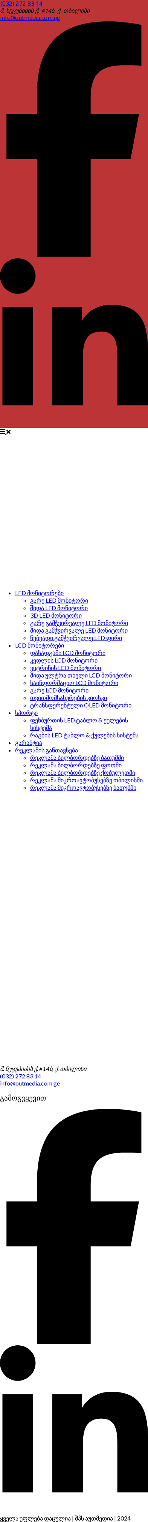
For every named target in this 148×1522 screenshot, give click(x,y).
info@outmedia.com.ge (30, 17)
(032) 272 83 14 (21, 3)
